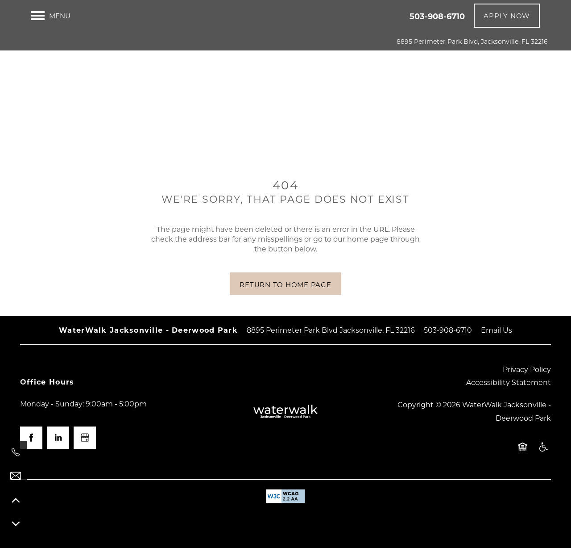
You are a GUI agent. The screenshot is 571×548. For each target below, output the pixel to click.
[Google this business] (85, 438)
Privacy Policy (527, 369)
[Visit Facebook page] (31, 438)
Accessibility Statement (508, 382)
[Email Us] (15, 476)
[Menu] (50, 15)
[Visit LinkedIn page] (58, 438)
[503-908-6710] (15, 452)
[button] (507, 16)
